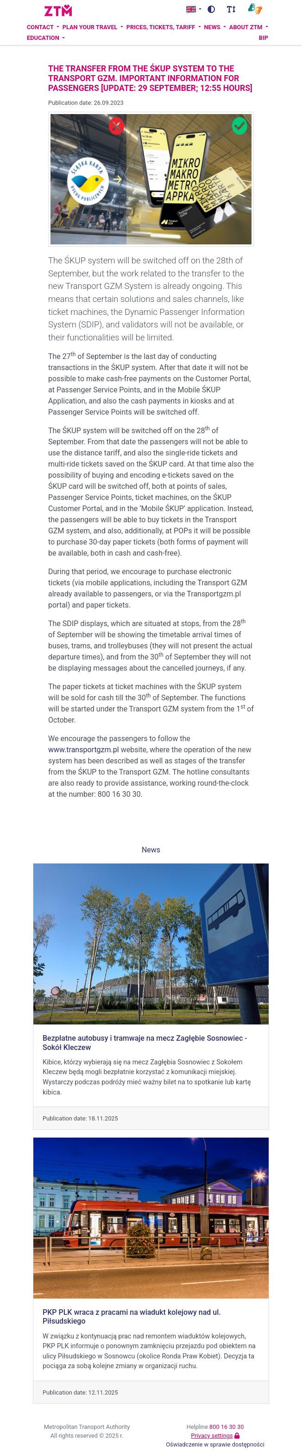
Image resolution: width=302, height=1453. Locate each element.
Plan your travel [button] (91, 27)
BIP (263, 37)
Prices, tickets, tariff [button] (161, 27)
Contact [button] (41, 27)
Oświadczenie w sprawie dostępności (215, 1444)
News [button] (212, 27)
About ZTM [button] (246, 27)
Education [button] (44, 37)
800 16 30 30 (226, 1426)
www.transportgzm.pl (83, 749)
